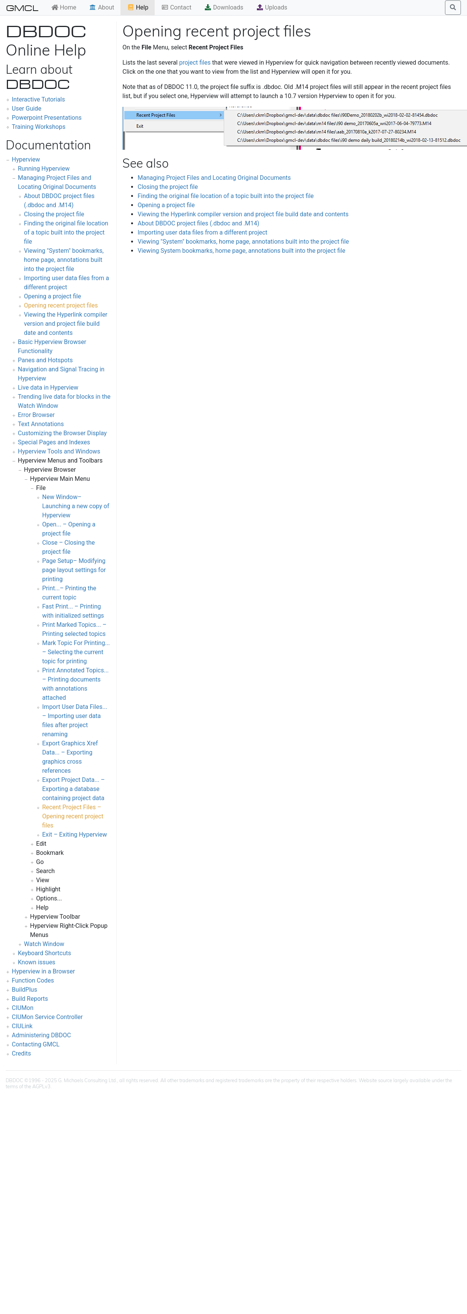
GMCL (22, 7)
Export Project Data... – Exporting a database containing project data (73, 789)
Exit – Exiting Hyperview (74, 834)
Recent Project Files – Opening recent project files (72, 816)
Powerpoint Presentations (47, 117)
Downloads (223, 7)
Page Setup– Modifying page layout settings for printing (74, 570)
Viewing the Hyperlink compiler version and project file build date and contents (66, 323)
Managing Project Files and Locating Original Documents (214, 177)
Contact (176, 7)
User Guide (26, 108)
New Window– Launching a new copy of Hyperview (75, 506)
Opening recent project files (61, 305)
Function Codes (33, 980)
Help (138, 7)
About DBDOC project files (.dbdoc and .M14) (198, 223)
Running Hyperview (44, 168)
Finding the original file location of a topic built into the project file (66, 232)
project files (195, 62)
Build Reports (30, 998)
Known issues (36, 962)
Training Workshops (38, 126)
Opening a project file (52, 296)
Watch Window (44, 944)
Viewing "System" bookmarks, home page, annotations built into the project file (64, 260)
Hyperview (26, 159)
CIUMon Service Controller (47, 1017)
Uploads (271, 7)
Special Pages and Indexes (54, 442)
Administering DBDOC (41, 1035)
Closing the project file (54, 214)
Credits (21, 1053)
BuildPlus (24, 989)
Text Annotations (41, 424)
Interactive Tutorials (38, 99)
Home (63, 7)
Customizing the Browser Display (62, 433)
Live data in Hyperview (48, 387)
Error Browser (36, 414)
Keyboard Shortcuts (44, 953)
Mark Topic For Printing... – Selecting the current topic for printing (76, 652)
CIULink (22, 1026)
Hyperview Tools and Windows (59, 451)
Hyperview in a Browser (43, 971)
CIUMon (22, 1007)
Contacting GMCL (36, 1044)
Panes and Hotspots (45, 360)
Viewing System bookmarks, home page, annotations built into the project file (241, 250)
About (101, 7)
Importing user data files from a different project (202, 232)
